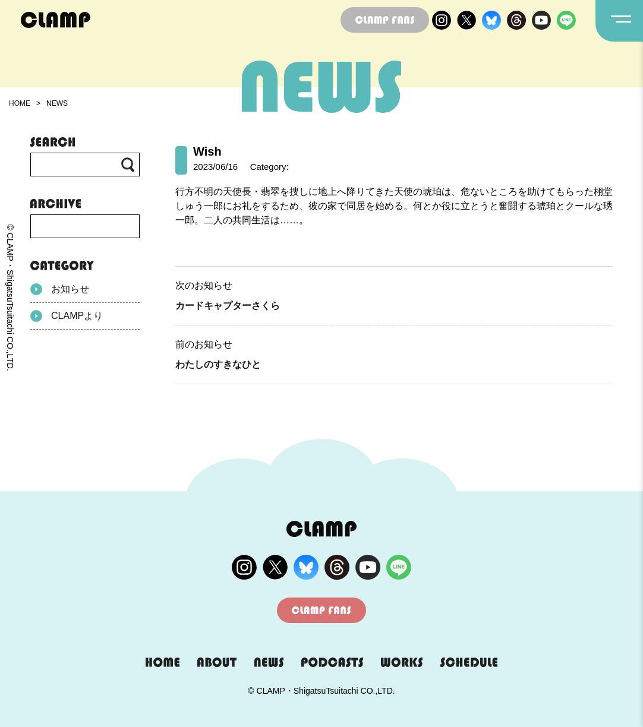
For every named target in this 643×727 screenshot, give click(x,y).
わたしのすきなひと (218, 364)
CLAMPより (66, 316)
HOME (19, 103)
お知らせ (59, 289)
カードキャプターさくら (227, 306)
